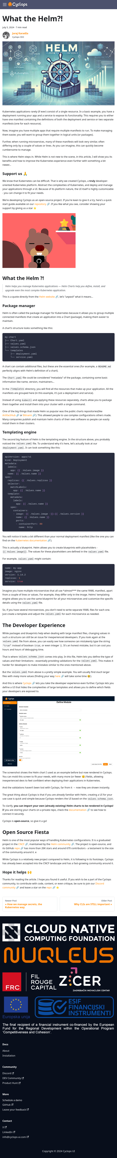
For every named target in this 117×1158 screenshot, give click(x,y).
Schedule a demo (12, 1100)
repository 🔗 (42, 204)
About (5, 1050)
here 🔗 (59, 676)
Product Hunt (11, 1083)
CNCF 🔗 (23, 844)
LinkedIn (8, 1132)
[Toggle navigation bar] (4, 4)
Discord (8, 1073)
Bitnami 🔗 (29, 415)
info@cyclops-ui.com (15, 1137)
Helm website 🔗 (48, 296)
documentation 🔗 (79, 810)
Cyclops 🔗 (29, 683)
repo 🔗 (18, 848)
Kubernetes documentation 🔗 (33, 540)
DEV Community (13, 1078)
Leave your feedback (15, 1109)
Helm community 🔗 (62, 844)
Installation (8, 1055)
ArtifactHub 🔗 (10, 415)
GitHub (7, 1104)
